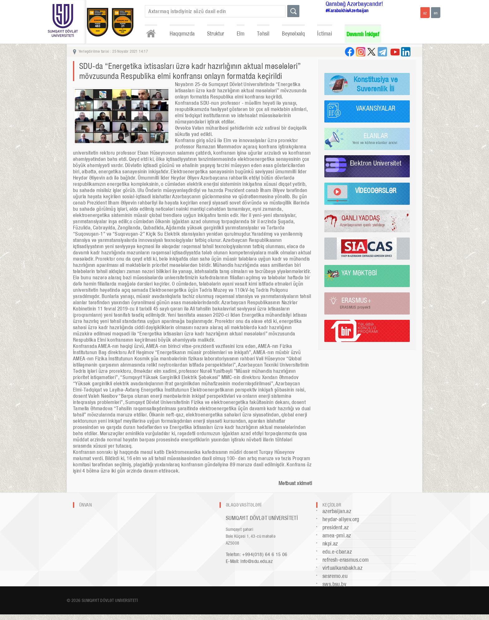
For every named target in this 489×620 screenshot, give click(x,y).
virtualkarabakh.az (342, 568)
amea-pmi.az (336, 535)
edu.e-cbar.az (337, 551)
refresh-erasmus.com (345, 559)
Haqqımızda (182, 33)
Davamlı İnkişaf (362, 34)
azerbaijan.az (336, 511)
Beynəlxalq (293, 33)
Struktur (215, 33)
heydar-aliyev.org (340, 519)
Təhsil (263, 33)
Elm (241, 33)
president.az (335, 527)
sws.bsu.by (334, 584)
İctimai (324, 33)
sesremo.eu (334, 576)
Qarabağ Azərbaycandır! (354, 3)
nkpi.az (330, 543)
